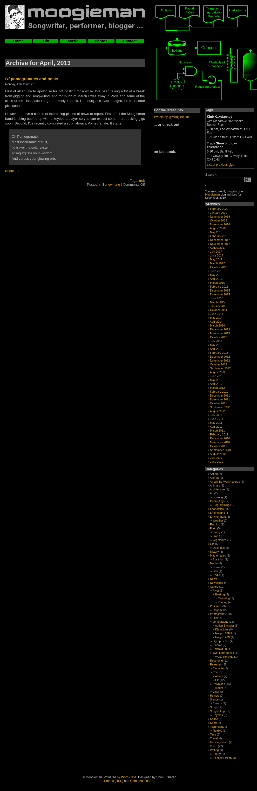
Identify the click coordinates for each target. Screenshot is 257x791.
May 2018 (216, 232)
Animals (215, 485)
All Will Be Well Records (225, 481)
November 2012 (220, 360)
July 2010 (216, 457)
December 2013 (220, 329)
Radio (216, 575)
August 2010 (218, 453)
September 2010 (220, 450)
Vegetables (219, 540)
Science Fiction (222, 757)
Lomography (220, 621)
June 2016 (216, 271)
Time (213, 734)
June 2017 (216, 255)
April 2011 (216, 426)
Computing (217, 501)
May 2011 (216, 422)
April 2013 (216, 348)
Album (219, 676)
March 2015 (217, 302)
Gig (212, 543)
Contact (130, 41)
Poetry (217, 753)
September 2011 (220, 407)
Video (213, 746)
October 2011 (218, 403)
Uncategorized (219, 742)
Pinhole (217, 645)
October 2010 (218, 446)
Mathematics (218, 555)
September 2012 (220, 368)
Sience (214, 699)
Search (211, 175)
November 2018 (220, 224)
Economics (217, 508)
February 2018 (219, 236)
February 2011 (219, 434)
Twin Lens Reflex (223, 652)
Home (18, 41)
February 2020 (219, 208)
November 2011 (220, 399)
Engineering (217, 512)
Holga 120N (222, 637)
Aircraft (214, 477)
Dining (217, 532)
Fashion (215, 524)
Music (73, 41)
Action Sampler (224, 625)
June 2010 (216, 461)
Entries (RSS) (113, 781)
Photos (101, 41)
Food (213, 528)
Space (214, 718)
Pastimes (215, 606)
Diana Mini (221, 629)
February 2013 (219, 352)
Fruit (215, 536)
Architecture (217, 489)
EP (217, 680)
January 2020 (218, 212)
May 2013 (216, 344)
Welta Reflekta (224, 656)
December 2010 (220, 438)
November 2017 (220, 243)
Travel (214, 738)
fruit (142, 181)
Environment (218, 516)
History (214, 551)
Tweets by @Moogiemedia (172, 117)
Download (219, 683)
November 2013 (220, 333)
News (213, 578)
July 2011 (216, 415)
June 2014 (216, 313)
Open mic (219, 547)
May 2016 (216, 274)
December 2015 (220, 290)
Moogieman (212, 194)
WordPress (128, 777)
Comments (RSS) (142, 781)
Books (216, 567)
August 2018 (218, 228)
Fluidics (217, 730)
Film (215, 571)
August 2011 (218, 411)
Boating (220, 594)
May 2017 (216, 259)
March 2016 (217, 282)
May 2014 (216, 317)
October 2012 (218, 364)
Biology (217, 703)
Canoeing (224, 598)
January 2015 (218, 306)
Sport (213, 722)
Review (214, 695)
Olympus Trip (221, 641)
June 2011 (216, 418)
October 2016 (218, 267)
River (216, 590)
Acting (214, 473)
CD (215, 672)
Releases (216, 664)
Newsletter (216, 582)
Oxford (214, 586)
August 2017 (218, 247)
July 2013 (216, 341)
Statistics (218, 559)
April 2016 (216, 278)
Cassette (218, 668)
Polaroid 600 (220, 648)
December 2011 (220, 395)
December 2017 (220, 239)
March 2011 (217, 430)
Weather (218, 520)
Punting (222, 602)
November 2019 (220, 216)
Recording (216, 660)
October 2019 (218, 220)
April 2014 (216, 321)
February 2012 (219, 391)
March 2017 (217, 263)
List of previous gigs (220, 164)
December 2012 (220, 356)
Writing (214, 750)
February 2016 (219, 286)
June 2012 (216, 376)
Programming (221, 504)
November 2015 (220, 294)
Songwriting (111, 184)
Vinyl (216, 691)
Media (214, 563)
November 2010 (220, 442)
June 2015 (216, 298)
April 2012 (216, 383)
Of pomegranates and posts (31, 79)
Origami (217, 610)
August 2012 (218, 372)
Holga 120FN (223, 633)
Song (213, 707)
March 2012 (217, 387)
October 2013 (218, 337)
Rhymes (218, 715)
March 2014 (217, 325)
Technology (217, 726)
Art (211, 493)
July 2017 (216, 251)
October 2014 (218, 309)
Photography (218, 613)
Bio (45, 41)
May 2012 (216, 379)
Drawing (218, 497)
